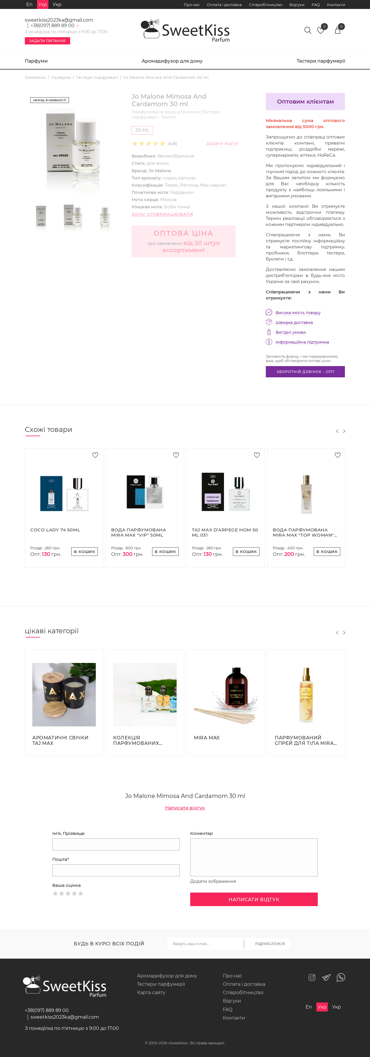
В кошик (84, 551)
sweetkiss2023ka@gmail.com (59, 20)
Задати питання (47, 41)
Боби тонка (177, 206)
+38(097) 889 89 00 (47, 1010)
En (29, 4)
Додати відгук (222, 143)
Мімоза (168, 199)
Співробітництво (265, 4)
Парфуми (36, 61)
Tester (171, 185)
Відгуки (296, 4)
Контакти (336, 4)
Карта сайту (151, 992)
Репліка (189, 185)
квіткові (187, 178)
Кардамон (182, 192)
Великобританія (176, 156)
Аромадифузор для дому (172, 61)
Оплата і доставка (224, 4)
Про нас (192, 4)
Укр (57, 4)
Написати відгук (185, 808)
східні (169, 178)
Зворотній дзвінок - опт (305, 372)
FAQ (316, 4)
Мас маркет (213, 185)
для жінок (158, 163)
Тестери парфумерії (321, 61)
